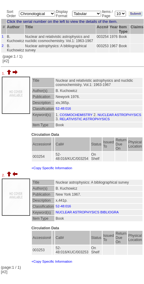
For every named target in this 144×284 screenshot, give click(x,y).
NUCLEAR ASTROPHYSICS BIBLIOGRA (87, 212)
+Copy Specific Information (51, 168)
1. (4, 73)
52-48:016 (63, 108)
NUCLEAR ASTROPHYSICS (119, 115)
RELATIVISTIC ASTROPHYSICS (85, 119)
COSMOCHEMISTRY (76, 115)
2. (4, 175)
